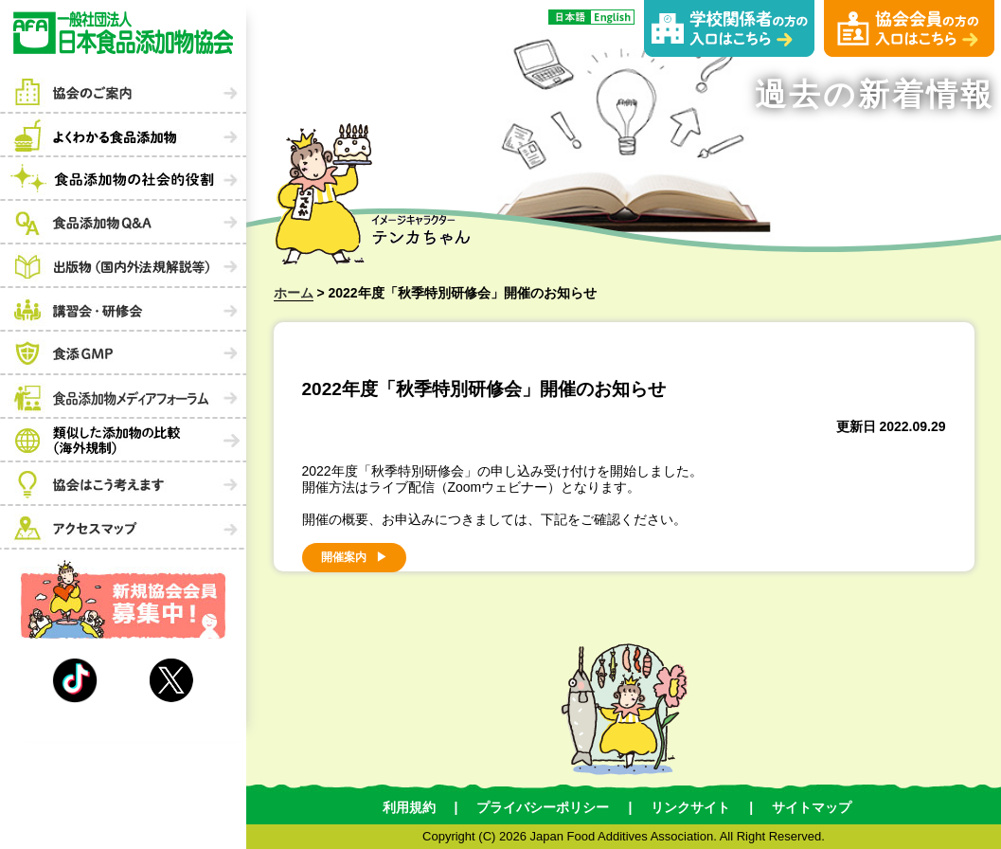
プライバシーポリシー (542, 807)
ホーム (293, 292)
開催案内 (343, 557)
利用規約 (409, 807)
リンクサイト (690, 807)
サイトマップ (811, 807)
